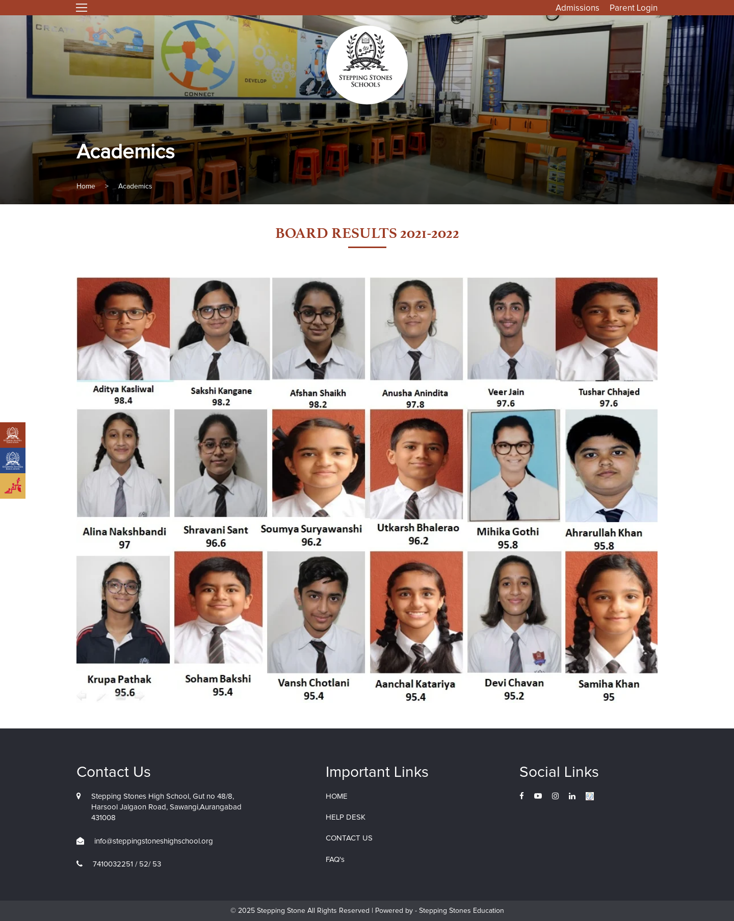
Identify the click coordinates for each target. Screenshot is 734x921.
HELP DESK (345, 817)
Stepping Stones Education (460, 910)
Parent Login (634, 8)
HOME (337, 796)
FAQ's (335, 859)
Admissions (577, 8)
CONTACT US (349, 838)
